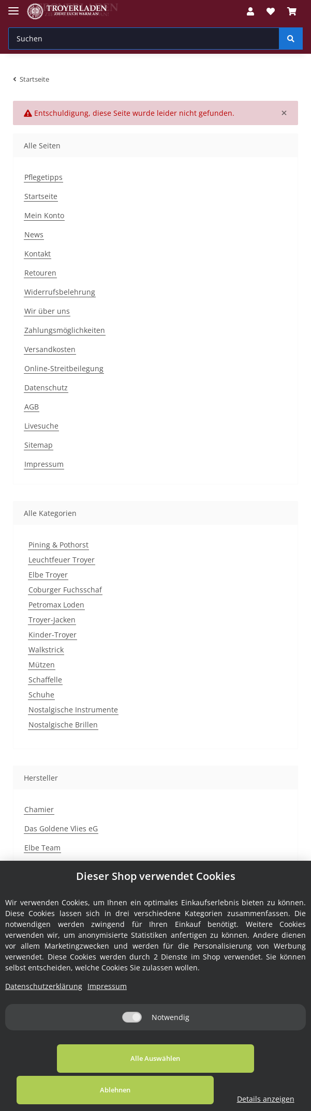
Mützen (41, 664)
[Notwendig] (132, 1048)
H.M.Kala (39, 867)
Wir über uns (47, 311)
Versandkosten (50, 349)
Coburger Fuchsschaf (65, 590)
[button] (250, 11)
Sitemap (38, 445)
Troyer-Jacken (52, 620)
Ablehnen (178, 1089)
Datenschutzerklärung (43, 1018)
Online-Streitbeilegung (63, 368)
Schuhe (41, 694)
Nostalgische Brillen (63, 724)
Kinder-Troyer (52, 635)
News (33, 234)
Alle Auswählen (63, 1089)
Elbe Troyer (48, 575)
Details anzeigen (271, 1099)
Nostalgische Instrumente (73, 709)
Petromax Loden (56, 605)
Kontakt (37, 253)
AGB (31, 407)
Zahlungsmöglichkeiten (64, 330)
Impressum (44, 464)
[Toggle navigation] (13, 6)
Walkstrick (46, 650)
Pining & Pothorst (58, 545)
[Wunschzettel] (270, 11)
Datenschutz (46, 387)
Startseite (40, 196)
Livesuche (41, 426)
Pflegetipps (43, 177)
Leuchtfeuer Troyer (61, 560)
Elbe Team (42, 848)
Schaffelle (45, 679)
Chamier (39, 809)
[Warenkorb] (292, 11)
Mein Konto (44, 215)
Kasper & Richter (53, 886)
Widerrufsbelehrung (59, 292)
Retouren (40, 273)
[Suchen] (143, 38)
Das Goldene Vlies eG (61, 828)
